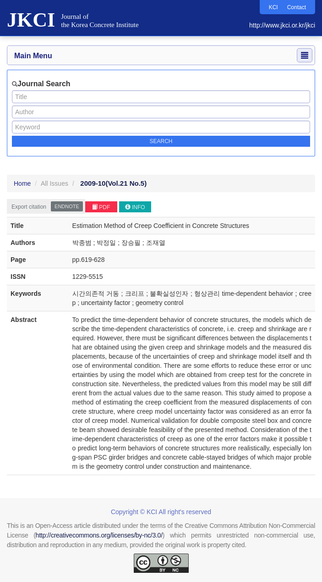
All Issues (54, 183)
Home (22, 183)
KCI (273, 7)
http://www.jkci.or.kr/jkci (282, 25)
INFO (135, 207)
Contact (296, 7)
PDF (101, 207)
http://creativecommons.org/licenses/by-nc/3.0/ (99, 535)
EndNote (67, 206)
